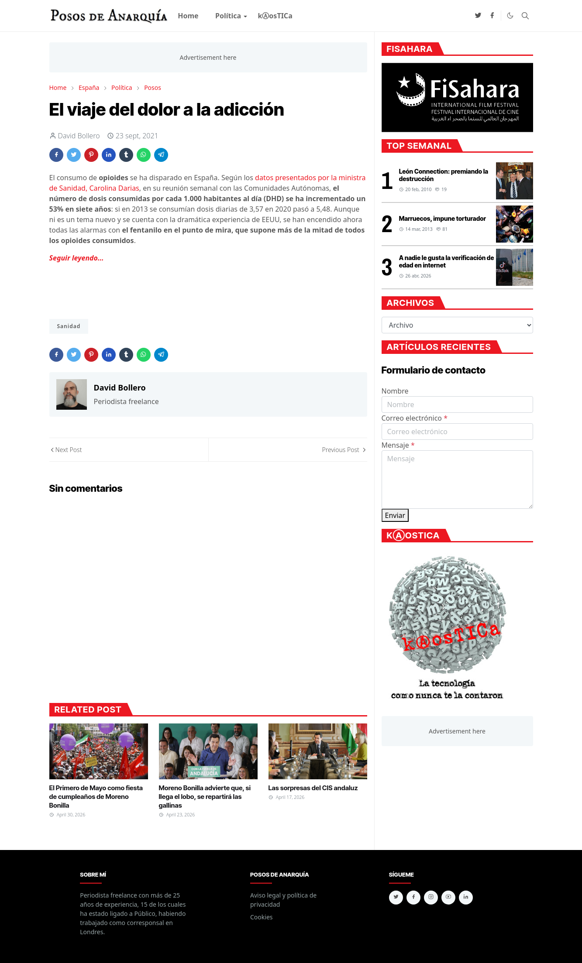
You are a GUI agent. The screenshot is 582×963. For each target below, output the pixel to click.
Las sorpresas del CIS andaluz (313, 788)
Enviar (395, 515)
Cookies (261, 917)
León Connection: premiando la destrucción (443, 175)
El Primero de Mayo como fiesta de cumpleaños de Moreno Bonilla (96, 797)
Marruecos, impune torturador (442, 218)
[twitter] (478, 15)
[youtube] (448, 898)
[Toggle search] (525, 16)
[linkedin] (466, 898)
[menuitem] (188, 15)
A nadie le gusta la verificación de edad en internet (446, 261)
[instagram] (431, 898)
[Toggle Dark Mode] (510, 15)
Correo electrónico (415, 418)
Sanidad (69, 326)
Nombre (395, 391)
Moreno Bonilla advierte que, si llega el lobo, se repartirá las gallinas (205, 797)
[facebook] (492, 15)
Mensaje (398, 445)
